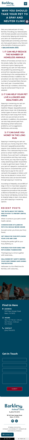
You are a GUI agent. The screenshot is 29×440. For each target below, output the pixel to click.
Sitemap (5, 429)
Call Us (7, 438)
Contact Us (7, 434)
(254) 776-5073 (9, 330)
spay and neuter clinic (10, 47)
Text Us (21, 438)
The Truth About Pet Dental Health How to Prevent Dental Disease (13, 213)
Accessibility (13, 429)
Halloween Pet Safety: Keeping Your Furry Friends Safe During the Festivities (13, 261)
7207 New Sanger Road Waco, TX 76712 (12, 312)
